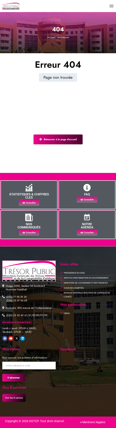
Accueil (51, 37)
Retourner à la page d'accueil (58, 139)
